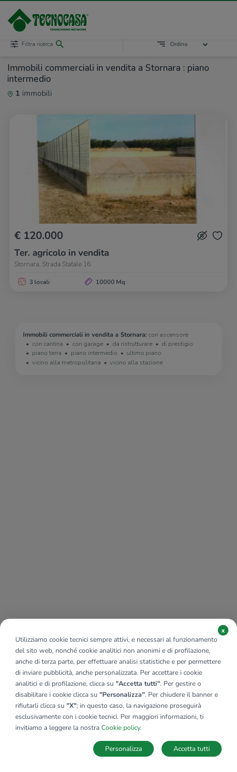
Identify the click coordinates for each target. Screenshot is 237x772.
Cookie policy (120, 727)
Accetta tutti (191, 748)
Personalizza (123, 748)
